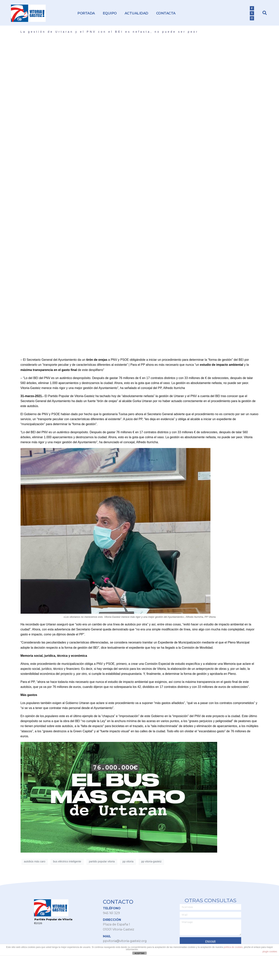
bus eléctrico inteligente (67, 861)
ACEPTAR (139, 953)
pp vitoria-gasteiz (151, 861)
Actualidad (136, 13)
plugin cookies (269, 951)
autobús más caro (34, 861)
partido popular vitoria (102, 861)
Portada (86, 13)
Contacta (166, 13)
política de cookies (233, 947)
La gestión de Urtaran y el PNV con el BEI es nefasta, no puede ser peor (109, 31)
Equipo (110, 13)
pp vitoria (128, 861)
